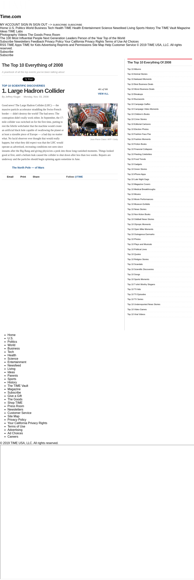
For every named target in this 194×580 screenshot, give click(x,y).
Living (11, 368)
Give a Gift (15, 396)
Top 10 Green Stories (137, 169)
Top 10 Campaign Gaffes (138, 104)
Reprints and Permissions (74, 45)
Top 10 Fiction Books (137, 144)
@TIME (79, 176)
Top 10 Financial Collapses (139, 149)
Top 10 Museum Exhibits (138, 204)
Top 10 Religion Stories (138, 259)
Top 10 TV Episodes (136, 294)
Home (12, 335)
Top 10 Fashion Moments (139, 139)
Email (8, 176)
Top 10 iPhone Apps (136, 174)
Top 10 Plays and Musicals (139, 244)
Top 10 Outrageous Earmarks (140, 234)
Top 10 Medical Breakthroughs (141, 189)
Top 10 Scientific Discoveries (23, 85)
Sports (12, 379)
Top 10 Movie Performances (140, 199)
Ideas (11, 372)
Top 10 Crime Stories (137, 119)
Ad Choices (132, 41)
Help (108, 45)
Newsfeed (14, 365)
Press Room (16, 406)
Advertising (48, 45)
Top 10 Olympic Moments (139, 224)
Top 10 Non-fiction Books (138, 214)
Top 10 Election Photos (138, 129)
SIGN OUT (40, 24)
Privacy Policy (54, 41)
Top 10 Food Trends (136, 159)
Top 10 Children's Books (138, 114)
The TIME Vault (18, 385)
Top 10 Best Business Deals (140, 84)
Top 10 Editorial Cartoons (139, 124)
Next (113, 89)
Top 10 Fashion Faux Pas (139, 134)
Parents (13, 375)
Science (13, 358)
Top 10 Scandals (135, 264)
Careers (13, 436)
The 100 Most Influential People (21, 38)
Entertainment (17, 362)
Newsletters (22, 41)
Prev (92, 89)
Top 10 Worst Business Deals (140, 89)
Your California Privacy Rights (84, 41)
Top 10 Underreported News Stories (143, 304)
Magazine (14, 389)
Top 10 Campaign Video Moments (143, 109)
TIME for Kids (31, 45)
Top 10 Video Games (137, 309)
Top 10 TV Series (135, 299)
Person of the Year (90, 38)
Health (12, 355)
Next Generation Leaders (60, 38)
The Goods (15, 399)
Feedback (37, 41)
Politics (12, 341)
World (11, 345)
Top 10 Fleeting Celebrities (139, 154)
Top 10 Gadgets (134, 164)
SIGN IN (26, 24)
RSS (3, 45)
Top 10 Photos (134, 239)
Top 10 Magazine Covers (138, 184)
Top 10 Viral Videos (136, 314)
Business (14, 348)
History (12, 382)
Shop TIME (15, 402)
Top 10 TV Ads (134, 289)
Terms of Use (113, 41)
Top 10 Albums (134, 69)
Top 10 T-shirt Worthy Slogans (141, 284)
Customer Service (124, 45)
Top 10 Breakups (135, 94)
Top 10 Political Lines (137, 249)
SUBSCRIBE (60, 24)
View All (103, 93)
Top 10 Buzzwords (135, 99)
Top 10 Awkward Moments (139, 79)
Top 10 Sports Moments (138, 279)
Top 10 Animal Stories (137, 74)
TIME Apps (14, 45)
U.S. (10, 338)
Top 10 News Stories (136, 209)
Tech (11, 351)
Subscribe (6, 41)
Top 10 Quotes (134, 254)
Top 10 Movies (134, 194)
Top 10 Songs (133, 274)
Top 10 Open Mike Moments (140, 229)
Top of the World (114, 38)
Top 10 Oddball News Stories (140, 219)
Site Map (98, 45)
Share (34, 176)
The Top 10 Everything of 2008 (32, 65)
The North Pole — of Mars (28, 167)
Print (21, 176)
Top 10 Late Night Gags (138, 179)
